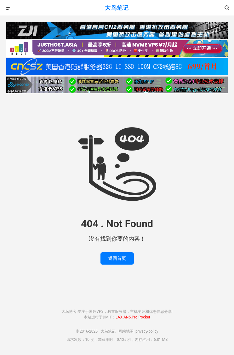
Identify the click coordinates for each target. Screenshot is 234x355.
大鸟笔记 (117, 7)
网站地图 (126, 331)
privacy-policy (146, 331)
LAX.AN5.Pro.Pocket (133, 317)
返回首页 (117, 258)
